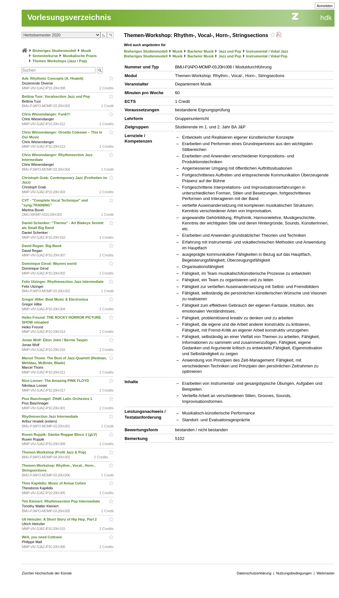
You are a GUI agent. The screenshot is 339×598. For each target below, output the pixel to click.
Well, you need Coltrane (42, 537)
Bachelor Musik (200, 51)
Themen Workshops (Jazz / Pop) (60, 61)
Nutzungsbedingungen (294, 573)
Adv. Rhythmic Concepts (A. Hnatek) (53, 78)
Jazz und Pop (229, 51)
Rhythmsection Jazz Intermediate (50, 416)
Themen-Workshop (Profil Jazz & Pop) (55, 452)
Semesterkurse (45, 56)
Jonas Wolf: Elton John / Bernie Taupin (55, 340)
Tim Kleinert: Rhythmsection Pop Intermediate (61, 501)
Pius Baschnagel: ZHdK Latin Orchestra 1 (57, 399)
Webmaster (325, 573)
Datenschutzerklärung (254, 573)
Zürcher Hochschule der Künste (47, 573)
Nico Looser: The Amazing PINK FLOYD (56, 381)
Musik (86, 51)
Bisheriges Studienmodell (54, 51)
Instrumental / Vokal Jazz (267, 51)
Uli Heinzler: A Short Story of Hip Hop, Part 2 (60, 519)
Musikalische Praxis (80, 56)
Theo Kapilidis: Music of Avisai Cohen (54, 483)
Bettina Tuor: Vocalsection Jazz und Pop (56, 96)
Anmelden (325, 6)
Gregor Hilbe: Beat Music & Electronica (55, 299)
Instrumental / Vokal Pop (267, 56)
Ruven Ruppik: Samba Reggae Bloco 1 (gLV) (60, 434)
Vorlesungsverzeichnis (69, 17)
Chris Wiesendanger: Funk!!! (46, 114)
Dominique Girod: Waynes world (50, 263)
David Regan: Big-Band (42, 246)
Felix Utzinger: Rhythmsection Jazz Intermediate (63, 282)
